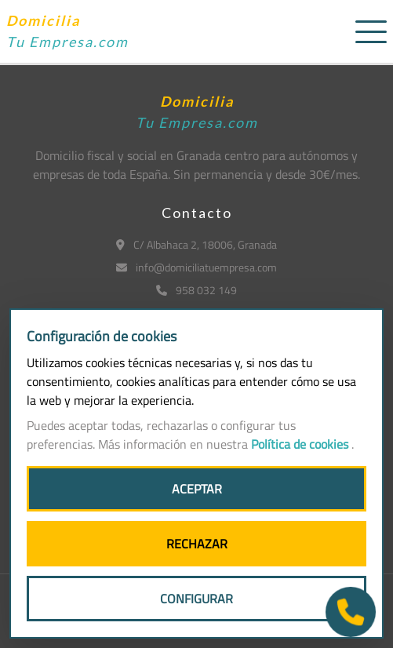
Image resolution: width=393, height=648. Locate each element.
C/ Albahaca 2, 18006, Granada (196, 244)
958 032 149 (196, 290)
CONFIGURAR (196, 598)
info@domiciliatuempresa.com (196, 267)
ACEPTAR (197, 488)
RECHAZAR (196, 543)
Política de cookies (301, 444)
